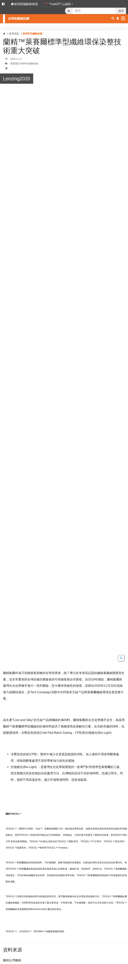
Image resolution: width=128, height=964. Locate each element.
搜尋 (121, 10)
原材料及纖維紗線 (32, 34)
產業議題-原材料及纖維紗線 (24, 63)
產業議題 (14, 34)
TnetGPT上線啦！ (59, 4)
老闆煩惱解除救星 (24, 4)
